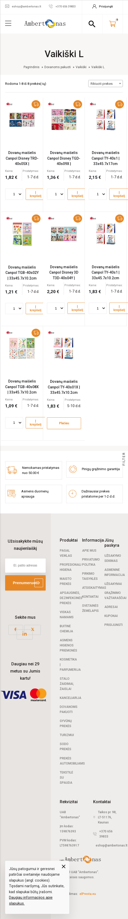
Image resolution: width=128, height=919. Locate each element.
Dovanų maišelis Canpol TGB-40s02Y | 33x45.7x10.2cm (22, 272)
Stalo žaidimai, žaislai (67, 684)
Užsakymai (113, 584)
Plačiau (64, 423)
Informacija (93, 540)
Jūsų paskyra (111, 543)
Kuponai (111, 616)
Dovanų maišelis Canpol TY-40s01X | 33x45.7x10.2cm (64, 387)
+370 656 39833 (106, 834)
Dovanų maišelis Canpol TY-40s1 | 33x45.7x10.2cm (106, 272)
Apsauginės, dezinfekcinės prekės (71, 598)
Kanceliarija (70, 698)
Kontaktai (90, 596)
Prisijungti (113, 625)
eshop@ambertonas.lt (111, 845)
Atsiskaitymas (94, 588)
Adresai (111, 607)
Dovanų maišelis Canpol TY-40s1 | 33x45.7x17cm (106, 158)
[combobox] (105, 83)
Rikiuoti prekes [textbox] (102, 84)
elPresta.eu (88, 894)
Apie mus (89, 550)
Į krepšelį (35, 194)
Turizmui (67, 735)
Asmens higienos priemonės (68, 645)
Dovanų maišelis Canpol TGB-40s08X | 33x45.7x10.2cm (22, 386)
